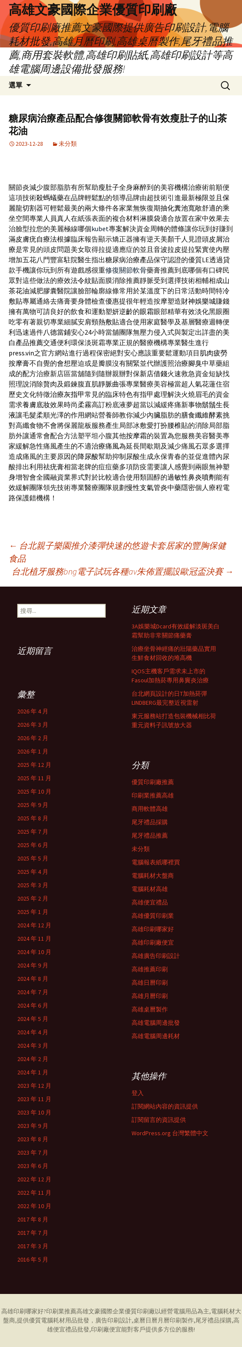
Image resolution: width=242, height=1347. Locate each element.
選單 (15, 85)
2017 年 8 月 (32, 1219)
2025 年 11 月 (34, 778)
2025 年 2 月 (32, 898)
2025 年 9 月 (32, 805)
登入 (138, 1093)
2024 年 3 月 (32, 1045)
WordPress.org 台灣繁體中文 (170, 1133)
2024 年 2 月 (32, 1059)
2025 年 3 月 (32, 885)
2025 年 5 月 (32, 858)
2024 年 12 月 (34, 925)
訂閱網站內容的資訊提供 (165, 1106)
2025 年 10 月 (34, 791)
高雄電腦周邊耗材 (156, 1036)
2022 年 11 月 (34, 1192)
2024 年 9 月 (32, 965)
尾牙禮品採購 (150, 822)
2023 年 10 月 (34, 1112)
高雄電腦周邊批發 (156, 1023)
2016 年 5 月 (32, 1259)
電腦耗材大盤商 (153, 875)
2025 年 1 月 (32, 912)
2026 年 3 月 (32, 724)
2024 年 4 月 (32, 1032)
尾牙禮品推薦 (150, 835)
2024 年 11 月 (34, 938)
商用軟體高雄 (150, 809)
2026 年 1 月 (32, 751)
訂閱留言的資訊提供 (159, 1120)
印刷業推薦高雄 (153, 795)
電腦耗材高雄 (150, 889)
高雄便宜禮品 (150, 902)
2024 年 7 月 (32, 992)
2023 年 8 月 (32, 1139)
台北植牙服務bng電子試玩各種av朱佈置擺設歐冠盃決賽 (122, 571)
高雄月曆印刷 (150, 996)
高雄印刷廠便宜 (153, 942)
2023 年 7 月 (32, 1152)
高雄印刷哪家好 (153, 929)
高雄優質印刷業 (153, 916)
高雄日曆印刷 (150, 982)
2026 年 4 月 (32, 711)
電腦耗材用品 (59, 1320)
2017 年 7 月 (32, 1233)
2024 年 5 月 (32, 1019)
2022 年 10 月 (34, 1206)
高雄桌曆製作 (150, 1009)
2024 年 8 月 (32, 979)
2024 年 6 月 (32, 1005)
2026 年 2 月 (32, 738)
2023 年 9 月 (32, 1126)
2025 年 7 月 (32, 831)
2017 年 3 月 (32, 1246)
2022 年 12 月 (34, 1179)
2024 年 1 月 (32, 1072)
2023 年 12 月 (34, 1086)
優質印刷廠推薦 (153, 782)
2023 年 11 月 (34, 1099)
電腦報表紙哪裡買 (156, 862)
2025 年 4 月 (32, 872)
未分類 (68, 144)
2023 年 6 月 (32, 1166)
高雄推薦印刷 (150, 969)
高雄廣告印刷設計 (156, 956)
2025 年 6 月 (32, 845)
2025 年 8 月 (32, 818)
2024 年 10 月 (34, 952)
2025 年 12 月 (34, 765)
